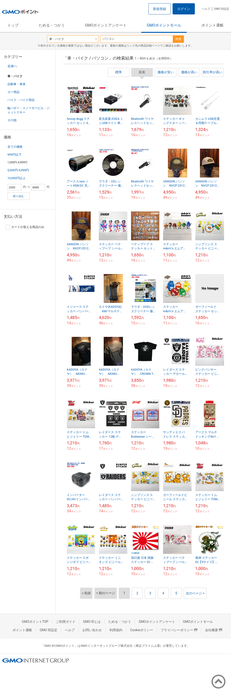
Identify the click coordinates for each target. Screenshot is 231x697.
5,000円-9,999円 (18, 170)
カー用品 (13, 92)
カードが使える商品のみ (25, 227)
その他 (11, 120)
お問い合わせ (92, 630)
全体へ (12, 66)
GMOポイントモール (164, 25)
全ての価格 (14, 146)
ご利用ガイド (65, 621)
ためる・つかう (52, 25)
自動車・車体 (16, 84)
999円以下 (14, 154)
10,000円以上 (16, 178)
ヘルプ (206, 8)
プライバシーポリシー (179, 630)
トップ (13, 25)
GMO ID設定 (221, 8)
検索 (178, 39)
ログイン (183, 9)
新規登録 (159, 9)
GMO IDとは (92, 621)
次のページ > (195, 593)
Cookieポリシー (141, 630)
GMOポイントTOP (35, 621)
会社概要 (213, 630)
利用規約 (115, 630)
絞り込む (18, 196)
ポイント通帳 (212, 25)
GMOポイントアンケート (106, 25)
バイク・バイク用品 (21, 100)
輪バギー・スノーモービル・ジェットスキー (28, 110)
